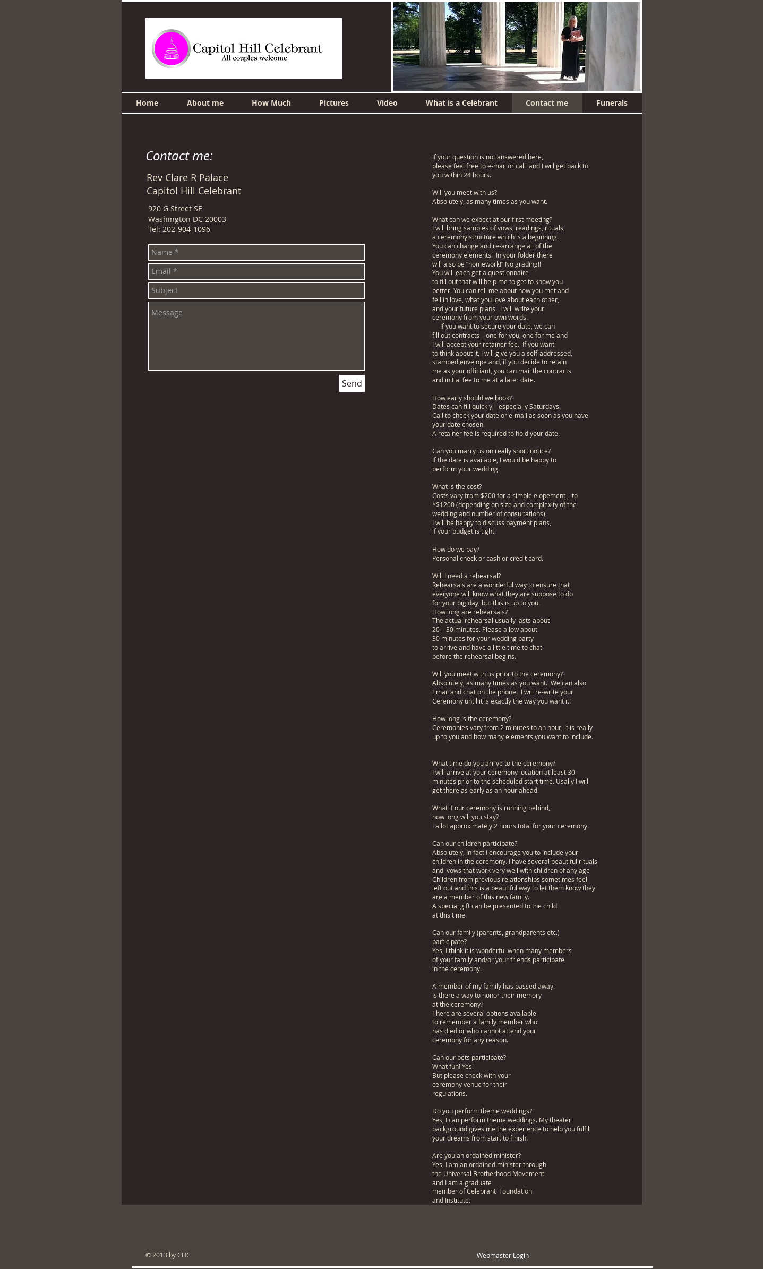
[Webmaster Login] (503, 1255)
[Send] (352, 383)
